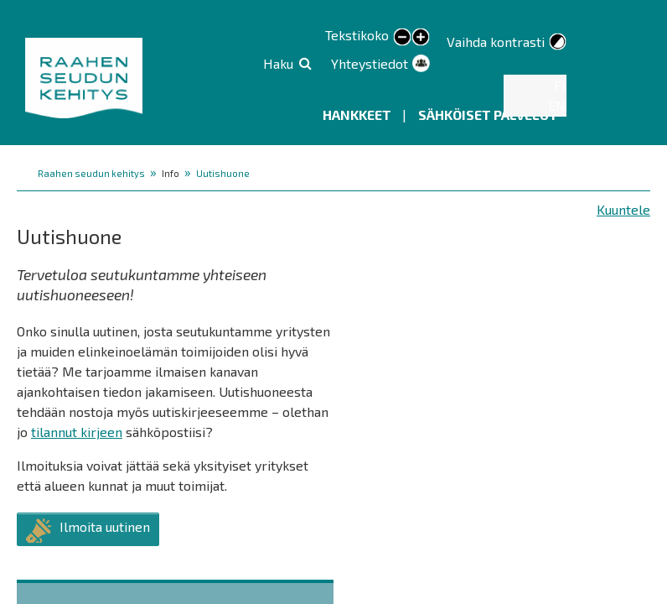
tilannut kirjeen (76, 432)
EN (557, 105)
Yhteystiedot (369, 63)
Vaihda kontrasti (496, 41)
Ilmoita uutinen (104, 526)
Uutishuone (223, 173)
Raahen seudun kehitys (91, 173)
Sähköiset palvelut (488, 114)
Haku (278, 63)
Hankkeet (358, 114)
